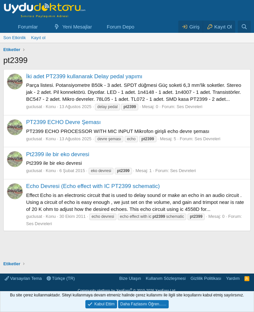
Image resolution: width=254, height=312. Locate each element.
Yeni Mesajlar (77, 27)
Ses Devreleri (189, 106)
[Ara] (244, 27)
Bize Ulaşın (130, 278)
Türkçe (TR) (61, 278)
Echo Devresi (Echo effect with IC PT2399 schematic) (93, 186)
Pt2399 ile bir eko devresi (57, 154)
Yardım (233, 278)
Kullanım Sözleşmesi (166, 278)
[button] (43, 27)
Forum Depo (120, 27)
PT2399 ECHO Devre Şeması (63, 122)
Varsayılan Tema (23, 278)
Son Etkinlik (14, 37)
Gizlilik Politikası (205, 278)
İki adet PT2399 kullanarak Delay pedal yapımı (84, 76)
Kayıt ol (38, 37)
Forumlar (28, 27)
